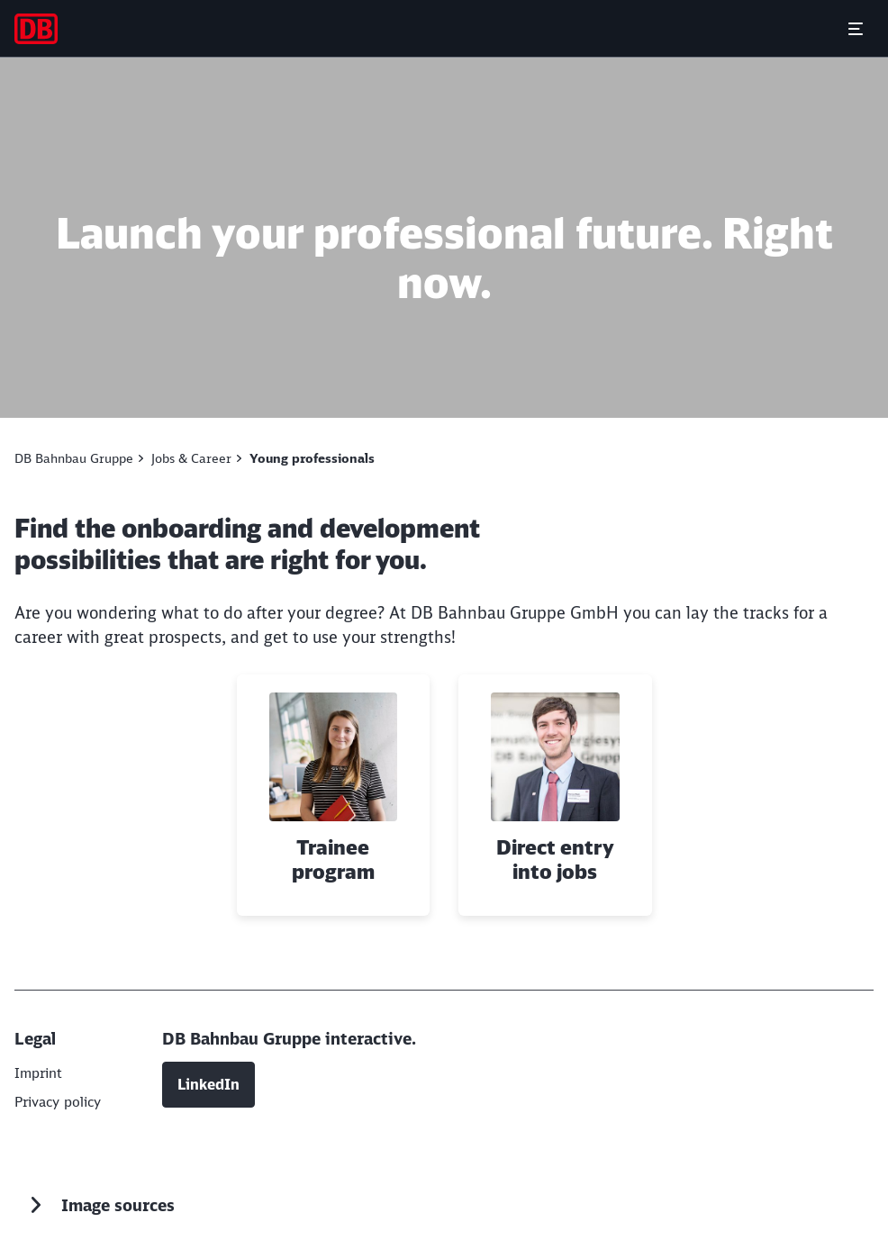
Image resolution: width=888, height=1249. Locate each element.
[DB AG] (40, 1072)
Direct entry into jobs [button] (555, 860)
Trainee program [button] (333, 860)
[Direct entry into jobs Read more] (555, 795)
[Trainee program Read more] (333, 795)
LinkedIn (208, 1082)
